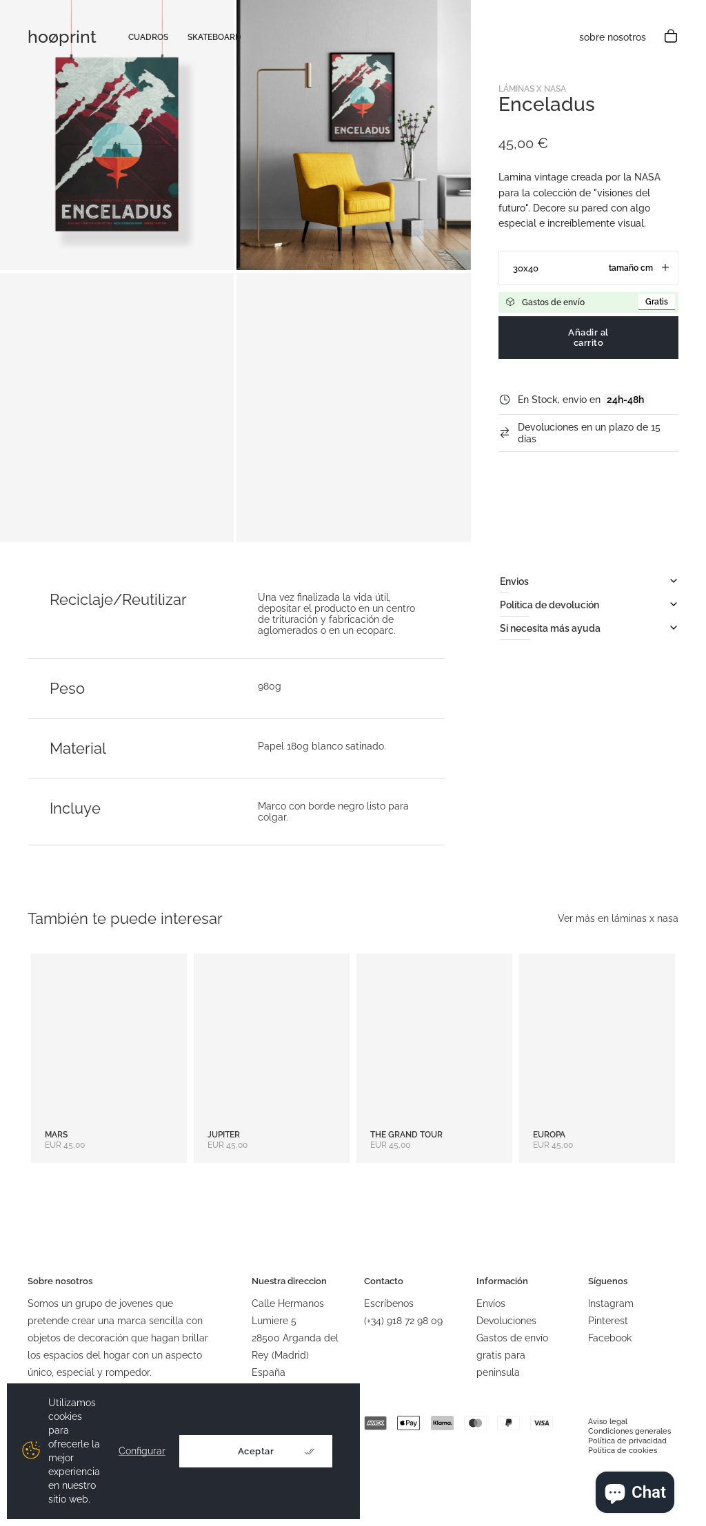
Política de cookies (622, 1450)
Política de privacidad (627, 1441)
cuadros (148, 37)
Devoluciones (506, 1320)
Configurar (142, 1451)
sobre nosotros (612, 37)
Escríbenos (389, 1303)
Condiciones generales (629, 1431)
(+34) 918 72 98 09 (403, 1320)
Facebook (610, 1337)
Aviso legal (607, 1421)
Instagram (611, 1303)
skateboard (214, 37)
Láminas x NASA (532, 89)
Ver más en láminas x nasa (618, 918)
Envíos (490, 1303)
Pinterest (608, 1320)
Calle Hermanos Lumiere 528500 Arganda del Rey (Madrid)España (295, 1338)
